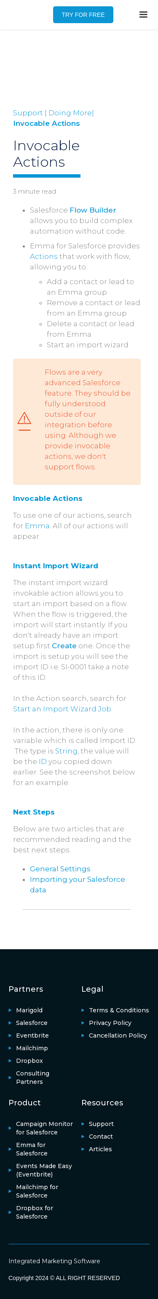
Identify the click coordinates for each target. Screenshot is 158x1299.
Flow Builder (93, 210)
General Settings (60, 869)
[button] (143, 14)
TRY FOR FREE (83, 14)
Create (64, 646)
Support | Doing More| (53, 113)
